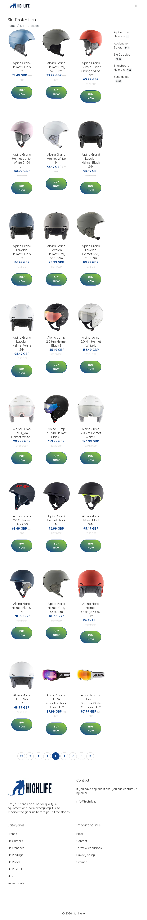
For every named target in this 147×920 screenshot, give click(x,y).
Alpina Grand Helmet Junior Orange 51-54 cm (91, 69)
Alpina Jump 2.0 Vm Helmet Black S (56, 433)
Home (11, 26)
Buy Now (22, 92)
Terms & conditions (89, 848)
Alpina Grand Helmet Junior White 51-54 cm (22, 160)
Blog (79, 834)
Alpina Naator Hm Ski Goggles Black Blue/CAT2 (56, 701)
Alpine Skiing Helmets (122, 34)
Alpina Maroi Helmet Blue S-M (22, 608)
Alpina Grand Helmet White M (56, 158)
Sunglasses (121, 79)
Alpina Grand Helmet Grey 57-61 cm (56, 67)
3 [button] (38, 755)
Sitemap (81, 862)
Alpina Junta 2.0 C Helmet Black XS (22, 520)
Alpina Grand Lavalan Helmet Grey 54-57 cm (56, 252)
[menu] (136, 6)
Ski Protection (16, 869)
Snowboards (15, 883)
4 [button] (47, 755)
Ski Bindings (15, 855)
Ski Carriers (15, 841)
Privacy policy (85, 855)
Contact (81, 841)
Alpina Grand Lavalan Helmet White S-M (21, 343)
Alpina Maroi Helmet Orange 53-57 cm (90, 610)
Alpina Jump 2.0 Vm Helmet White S (91, 433)
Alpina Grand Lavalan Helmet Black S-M (91, 160)
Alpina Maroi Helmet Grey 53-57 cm (56, 608)
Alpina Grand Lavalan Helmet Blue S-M (22, 252)
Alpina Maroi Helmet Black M (56, 520)
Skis (10, 876)
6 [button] (64, 755)
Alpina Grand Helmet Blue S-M (22, 67)
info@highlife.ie (86, 801)
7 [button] (73, 755)
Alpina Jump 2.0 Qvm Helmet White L (21, 433)
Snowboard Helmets (123, 68)
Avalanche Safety (122, 45)
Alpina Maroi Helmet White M (21, 699)
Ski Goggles (122, 57)
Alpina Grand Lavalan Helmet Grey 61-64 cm (91, 252)
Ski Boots (13, 862)
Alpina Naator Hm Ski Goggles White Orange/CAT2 (91, 701)
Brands (12, 834)
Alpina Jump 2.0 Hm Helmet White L (91, 341)
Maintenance (15, 848)
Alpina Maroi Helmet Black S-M (91, 520)
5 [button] (56, 755)
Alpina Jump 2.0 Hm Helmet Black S (56, 341)
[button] (21, 756)
